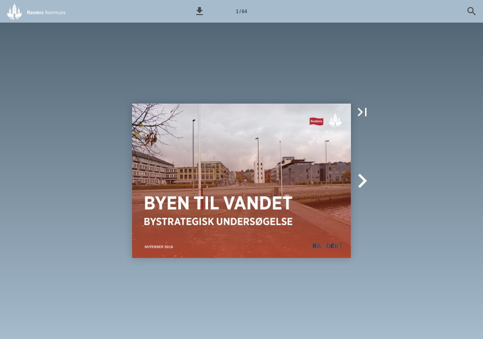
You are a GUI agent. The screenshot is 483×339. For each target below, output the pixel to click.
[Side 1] (241, 11)
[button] (199, 11)
